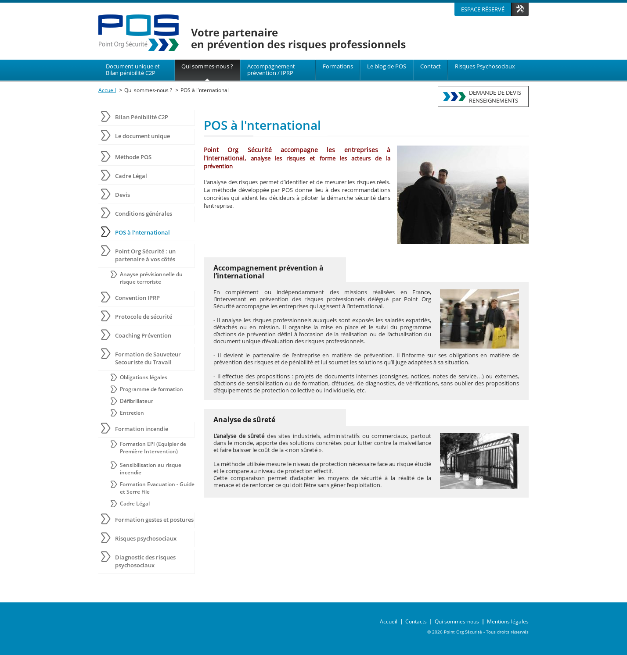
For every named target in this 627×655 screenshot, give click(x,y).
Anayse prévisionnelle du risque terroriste (151, 278)
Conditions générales (143, 213)
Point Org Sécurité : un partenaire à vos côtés (145, 255)
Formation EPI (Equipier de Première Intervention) (153, 447)
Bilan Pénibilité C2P (141, 117)
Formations (338, 66)
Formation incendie (141, 429)
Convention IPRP (137, 298)
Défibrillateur (136, 401)
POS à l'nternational (204, 90)
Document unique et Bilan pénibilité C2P (133, 69)
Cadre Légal (131, 176)
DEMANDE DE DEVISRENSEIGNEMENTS (495, 96)
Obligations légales (143, 377)
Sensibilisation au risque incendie (150, 468)
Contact (430, 66)
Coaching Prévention (143, 335)
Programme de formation (151, 389)
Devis (122, 195)
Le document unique (142, 136)
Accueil (107, 90)
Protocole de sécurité (143, 316)
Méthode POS (133, 157)
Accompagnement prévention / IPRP (271, 69)
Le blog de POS (386, 66)
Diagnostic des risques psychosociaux (145, 561)
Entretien (132, 412)
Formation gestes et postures (154, 519)
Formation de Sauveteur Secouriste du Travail (148, 358)
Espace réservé (482, 9)
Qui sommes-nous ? (207, 66)
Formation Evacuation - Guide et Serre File (157, 488)
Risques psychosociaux (146, 538)
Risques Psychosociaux (485, 66)
